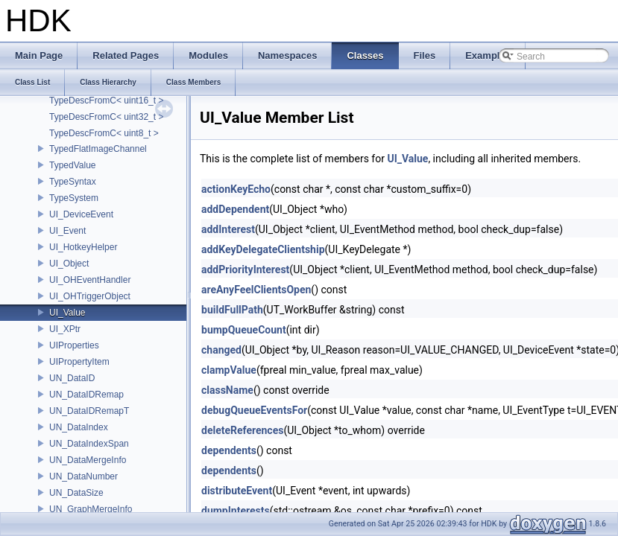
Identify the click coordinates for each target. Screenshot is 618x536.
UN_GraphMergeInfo (90, 509)
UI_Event (67, 231)
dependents (228, 450)
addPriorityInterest (245, 269)
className (227, 390)
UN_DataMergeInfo (87, 460)
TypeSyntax (72, 181)
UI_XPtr (65, 329)
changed (221, 350)
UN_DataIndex (78, 427)
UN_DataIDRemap (86, 394)
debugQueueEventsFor (254, 410)
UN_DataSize (76, 493)
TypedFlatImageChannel (98, 149)
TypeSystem (73, 198)
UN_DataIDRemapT (89, 411)
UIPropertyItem (79, 362)
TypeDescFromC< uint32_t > (106, 117)
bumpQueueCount (243, 330)
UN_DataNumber (83, 476)
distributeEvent (236, 491)
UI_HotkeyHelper (83, 247)
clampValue (228, 370)
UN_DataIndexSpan (89, 443)
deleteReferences (242, 430)
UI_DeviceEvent (81, 214)
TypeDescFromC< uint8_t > (104, 133)
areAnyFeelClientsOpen (256, 290)
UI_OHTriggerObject (89, 296)
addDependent (235, 209)
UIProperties (74, 345)
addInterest (228, 229)
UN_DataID (72, 378)
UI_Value (67, 312)
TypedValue (72, 165)
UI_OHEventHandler (89, 280)
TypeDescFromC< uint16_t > (106, 100)
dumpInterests (235, 511)
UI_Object (69, 263)
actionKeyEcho (236, 189)
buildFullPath (232, 310)
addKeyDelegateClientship (263, 249)
